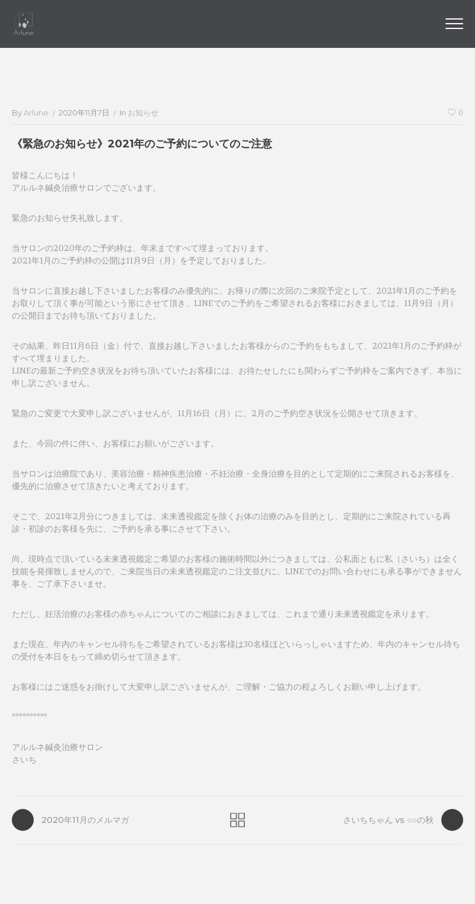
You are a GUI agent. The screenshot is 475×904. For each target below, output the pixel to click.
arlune (36, 112)
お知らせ (143, 112)
